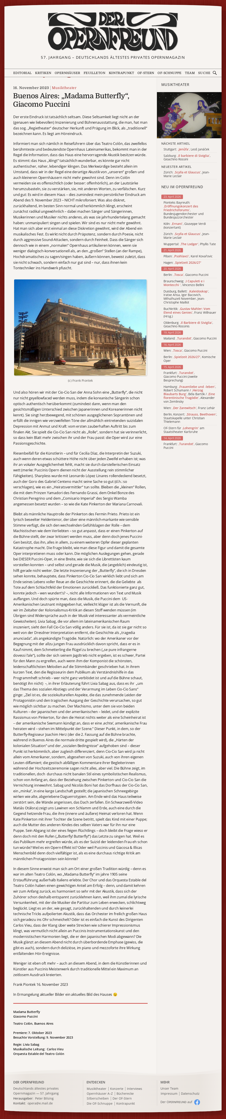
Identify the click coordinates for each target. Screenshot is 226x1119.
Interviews (134, 1089)
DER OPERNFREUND (28, 1082)
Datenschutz (190, 1094)
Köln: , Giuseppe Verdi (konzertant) (185, 225)
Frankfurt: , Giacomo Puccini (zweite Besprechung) (181, 376)
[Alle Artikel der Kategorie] (189, 115)
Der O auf (176, 1102)
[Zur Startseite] (113, 31)
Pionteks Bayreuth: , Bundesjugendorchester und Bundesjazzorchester (183, 210)
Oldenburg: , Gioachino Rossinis (188, 324)
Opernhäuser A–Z (100, 1094)
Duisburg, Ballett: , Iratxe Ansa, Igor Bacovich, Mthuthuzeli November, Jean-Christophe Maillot (186, 297)
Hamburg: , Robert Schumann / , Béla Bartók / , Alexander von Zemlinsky (190, 394)
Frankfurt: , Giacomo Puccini (186, 446)
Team (190, 73)
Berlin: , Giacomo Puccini (186, 275)
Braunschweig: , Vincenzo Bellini (184, 283)
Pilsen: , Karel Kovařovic (188, 256)
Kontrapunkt (121, 73)
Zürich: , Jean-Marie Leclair (187, 236)
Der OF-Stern (122, 1098)
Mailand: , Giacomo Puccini (190, 338)
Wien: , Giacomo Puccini (185, 351)
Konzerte (116, 1089)
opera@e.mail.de (40, 1103)
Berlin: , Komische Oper (190, 359)
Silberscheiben (98, 1098)
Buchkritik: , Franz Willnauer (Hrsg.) (190, 312)
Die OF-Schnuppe (100, 1104)
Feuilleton (94, 73)
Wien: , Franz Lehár (189, 408)
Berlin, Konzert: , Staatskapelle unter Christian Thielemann (190, 418)
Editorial (22, 73)
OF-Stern (145, 73)
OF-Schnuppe (169, 73)
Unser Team (169, 1088)
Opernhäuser (67, 73)
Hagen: (182, 263)
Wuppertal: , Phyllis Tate (190, 244)
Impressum (169, 1094)
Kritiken (43, 73)
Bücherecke (125, 1094)
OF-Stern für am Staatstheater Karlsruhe (184, 430)
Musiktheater (64, 88)
